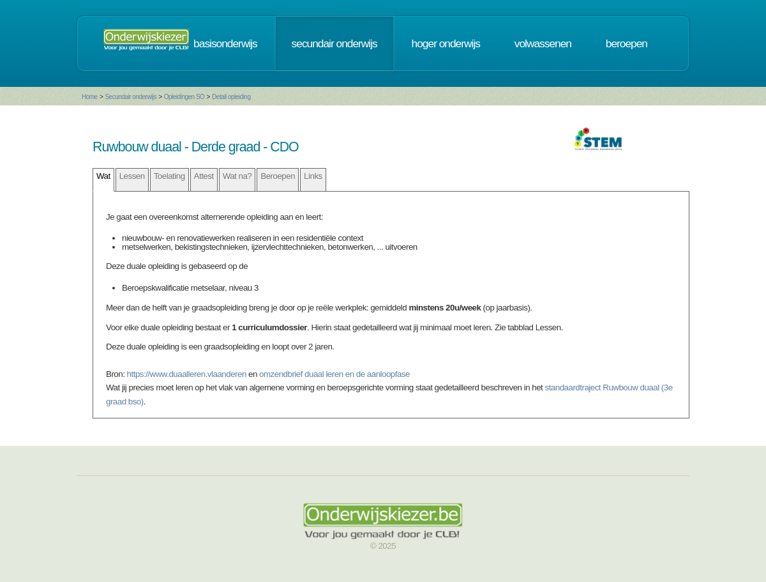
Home (90, 96)
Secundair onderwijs (130, 96)
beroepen (626, 43)
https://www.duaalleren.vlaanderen (186, 374)
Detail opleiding (231, 96)
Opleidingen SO (184, 96)
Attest (204, 176)
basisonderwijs (225, 43)
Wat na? (237, 176)
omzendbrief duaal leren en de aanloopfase (334, 374)
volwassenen (542, 43)
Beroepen (277, 176)
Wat (103, 176)
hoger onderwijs (446, 43)
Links (313, 176)
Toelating (169, 176)
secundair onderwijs (334, 43)
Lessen (132, 176)
